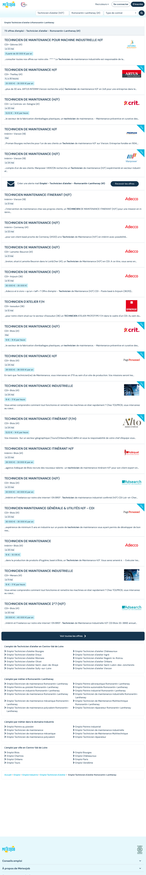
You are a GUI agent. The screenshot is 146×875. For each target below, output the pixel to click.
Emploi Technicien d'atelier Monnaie (25, 658)
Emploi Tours (13, 762)
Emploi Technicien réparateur (90, 736)
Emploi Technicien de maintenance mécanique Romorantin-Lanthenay (38, 702)
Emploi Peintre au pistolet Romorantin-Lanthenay (32, 687)
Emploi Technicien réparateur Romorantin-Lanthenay (103, 707)
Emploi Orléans (15, 759)
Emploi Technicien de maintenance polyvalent (31, 736)
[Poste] (52, 13)
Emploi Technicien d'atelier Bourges (25, 651)
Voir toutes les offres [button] (73, 636)
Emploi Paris (81, 759)
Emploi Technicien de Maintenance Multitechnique (101, 733)
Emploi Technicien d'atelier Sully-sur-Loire (29, 668)
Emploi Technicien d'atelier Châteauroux (96, 651)
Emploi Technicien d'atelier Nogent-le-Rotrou (99, 658)
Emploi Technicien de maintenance (25, 730)
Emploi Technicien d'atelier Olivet (24, 661)
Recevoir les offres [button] (124, 183)
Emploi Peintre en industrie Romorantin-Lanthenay (33, 690)
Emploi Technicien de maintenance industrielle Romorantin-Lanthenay (106, 696)
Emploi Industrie (30, 775)
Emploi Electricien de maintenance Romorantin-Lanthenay (37, 683)
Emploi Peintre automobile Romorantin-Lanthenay (101, 687)
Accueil (8, 775)
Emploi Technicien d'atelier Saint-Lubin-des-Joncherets (104, 664)
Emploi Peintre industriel (88, 726)
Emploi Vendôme (84, 762)
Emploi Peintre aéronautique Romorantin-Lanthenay (102, 683)
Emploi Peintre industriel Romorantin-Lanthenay (100, 690)
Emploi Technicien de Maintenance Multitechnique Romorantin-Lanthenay (101, 702)
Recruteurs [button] (102, 4)
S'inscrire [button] (138, 4)
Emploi (17, 775)
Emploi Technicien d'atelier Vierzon (93, 668)
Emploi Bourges (83, 752)
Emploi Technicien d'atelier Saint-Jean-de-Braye (32, 664)
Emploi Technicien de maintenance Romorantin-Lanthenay (37, 694)
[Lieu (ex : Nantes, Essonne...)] (86, 13)
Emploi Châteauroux (85, 755)
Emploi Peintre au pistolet (20, 726)
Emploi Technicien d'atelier (53, 775)
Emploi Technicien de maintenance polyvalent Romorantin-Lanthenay (38, 709)
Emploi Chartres (15, 755)
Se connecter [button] (120, 4)
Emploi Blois (13, 752)
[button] (8, 850)
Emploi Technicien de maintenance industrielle (99, 730)
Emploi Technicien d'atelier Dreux (24, 654)
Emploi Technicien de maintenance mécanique (31, 733)
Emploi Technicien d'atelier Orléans (93, 661)
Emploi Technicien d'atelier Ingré (92, 654)
